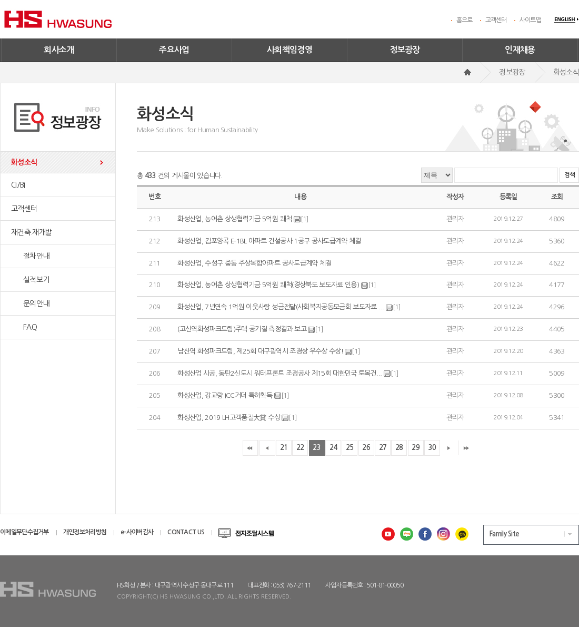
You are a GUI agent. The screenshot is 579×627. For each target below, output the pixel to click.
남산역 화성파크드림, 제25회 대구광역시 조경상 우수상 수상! (260, 351)
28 (399, 447)
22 (300, 447)
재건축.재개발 (31, 232)
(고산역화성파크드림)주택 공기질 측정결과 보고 (241, 329)
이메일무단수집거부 (24, 532)
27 (383, 447)
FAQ (24, 327)
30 (432, 447)
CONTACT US (185, 532)
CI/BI (18, 185)
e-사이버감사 (137, 532)
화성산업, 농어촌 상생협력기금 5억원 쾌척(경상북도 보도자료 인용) (268, 285)
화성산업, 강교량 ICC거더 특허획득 (224, 395)
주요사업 (174, 50)
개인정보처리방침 (84, 532)
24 (333, 447)
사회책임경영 (289, 50)
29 (416, 447)
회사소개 (59, 50)
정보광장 (405, 50)
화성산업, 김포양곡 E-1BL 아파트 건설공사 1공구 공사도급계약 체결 (269, 241)
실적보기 (30, 279)
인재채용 (520, 50)
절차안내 (30, 256)
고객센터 (496, 20)
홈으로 (464, 20)
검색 (569, 175)
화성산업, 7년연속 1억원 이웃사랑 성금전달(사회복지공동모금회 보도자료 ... (280, 306)
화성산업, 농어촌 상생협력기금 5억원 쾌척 (234, 218)
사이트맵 (530, 20)
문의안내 (30, 303)
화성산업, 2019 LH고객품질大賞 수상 (229, 417)
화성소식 (24, 162)
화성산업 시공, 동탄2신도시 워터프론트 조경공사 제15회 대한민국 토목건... (279, 373)
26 (366, 447)
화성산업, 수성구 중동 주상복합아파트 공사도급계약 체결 (254, 263)
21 (284, 447)
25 (350, 447)
